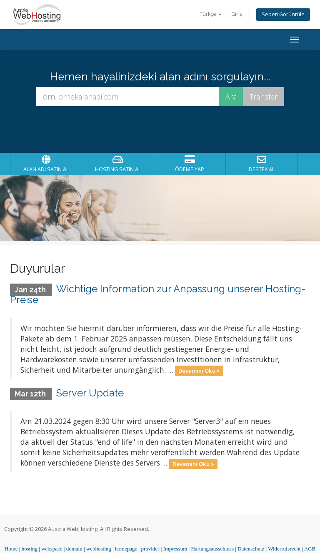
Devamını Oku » (199, 370)
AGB (309, 549)
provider (150, 549)
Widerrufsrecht (284, 549)
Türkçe (211, 13)
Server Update (90, 393)
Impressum (175, 549)
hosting (30, 549)
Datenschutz (251, 549)
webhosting (98, 549)
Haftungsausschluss (212, 549)
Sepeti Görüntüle (283, 14)
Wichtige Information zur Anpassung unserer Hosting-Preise (158, 294)
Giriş (236, 13)
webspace (51, 549)
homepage (126, 549)
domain (74, 549)
